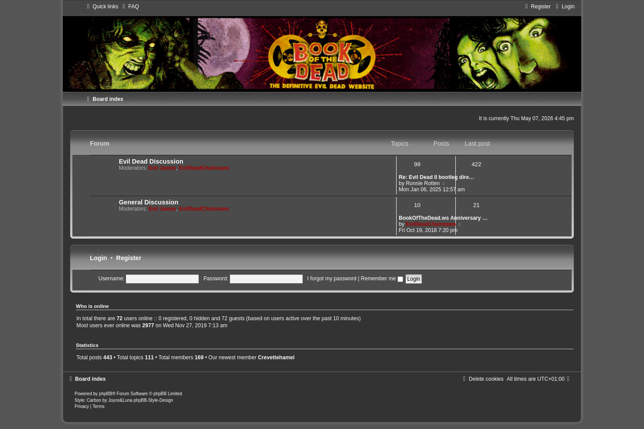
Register (128, 257)
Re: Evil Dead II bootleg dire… (436, 177)
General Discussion (149, 202)
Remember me (382, 278)
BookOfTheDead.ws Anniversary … (443, 218)
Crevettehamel (276, 357)
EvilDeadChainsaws (204, 168)
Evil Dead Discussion (151, 161)
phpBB (105, 393)
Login (98, 257)
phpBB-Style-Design (153, 400)
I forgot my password (331, 278)
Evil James (162, 168)
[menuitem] (129, 7)
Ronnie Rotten (423, 183)
